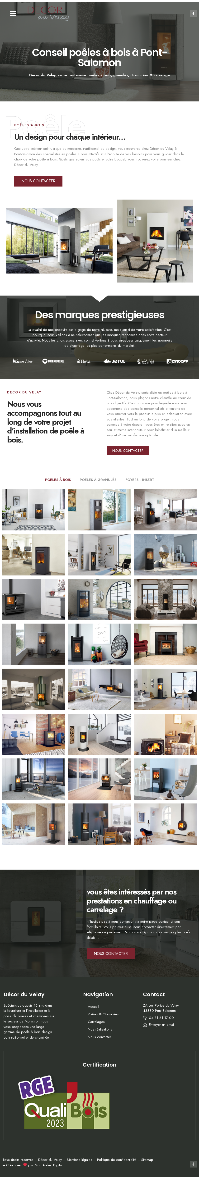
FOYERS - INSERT (139, 479)
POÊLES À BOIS (58, 479)
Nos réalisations (100, 1029)
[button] (13, 13)
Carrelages (96, 1021)
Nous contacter (99, 1037)
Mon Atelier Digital (48, 1165)
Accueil (93, 1006)
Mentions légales (79, 1159)
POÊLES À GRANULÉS (98, 479)
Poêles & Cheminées (103, 1014)
